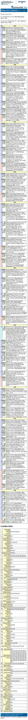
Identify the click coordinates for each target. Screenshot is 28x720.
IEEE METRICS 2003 (20, 368)
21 (1, 593)
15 (24, 555)
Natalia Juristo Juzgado (11, 308)
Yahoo (9, 22)
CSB (18, 21)
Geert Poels (17, 114)
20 (1, 589)
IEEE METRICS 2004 (17, 275)
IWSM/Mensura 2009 (11, 33)
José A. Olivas (20, 75)
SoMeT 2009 (9, 47)
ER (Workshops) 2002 (19, 404)
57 (11, 581)
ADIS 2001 (19, 425)
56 (23, 659)
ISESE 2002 (18, 410)
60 (20, 609)
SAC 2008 (19, 113)
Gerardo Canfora (22, 164)
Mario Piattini (12, 30)
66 (18, 531)
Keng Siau (16, 332)
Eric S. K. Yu (15, 333)
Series (17, 714)
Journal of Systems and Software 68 (15, 383)
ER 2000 (20, 495)
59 (14, 531)
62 (16, 531)
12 (1, 566)
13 (22, 555)
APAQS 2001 (9, 436)
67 (11, 536)
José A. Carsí (17, 69)
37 (16, 542)
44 (11, 609)
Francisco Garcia (19, 515)
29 (15, 607)
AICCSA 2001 (18, 430)
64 (16, 579)
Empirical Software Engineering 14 (14, 55)
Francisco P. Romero (11, 75)
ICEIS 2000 (23, 499)
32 (14, 601)
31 (11, 542)
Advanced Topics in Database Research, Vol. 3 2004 (16, 313)
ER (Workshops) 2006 (14, 184)
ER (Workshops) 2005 (13, 210)
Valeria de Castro (10, 155)
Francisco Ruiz (22, 195)
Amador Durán (9, 271)
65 (11, 548)
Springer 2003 (22, 339)
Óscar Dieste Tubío (10, 306)
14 (1, 572)
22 (1, 598)
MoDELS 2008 (9, 100)
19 (14, 556)
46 (11, 545)
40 (11, 640)
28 (1, 618)
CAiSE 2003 (15, 344)
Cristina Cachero (10, 173)
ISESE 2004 (9, 283)
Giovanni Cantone (19, 364)
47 (14, 609)
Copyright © (3, 717)
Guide (12, 21)
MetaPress (23, 21)
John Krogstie (17, 328)
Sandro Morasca (19, 50)
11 (1, 562)
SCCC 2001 (24, 451)
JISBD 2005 (14, 227)
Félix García (17, 29)
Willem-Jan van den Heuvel (6, 589)
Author (16, 715)
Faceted (7, 715)
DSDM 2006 (19, 177)
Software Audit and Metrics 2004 (18, 297)
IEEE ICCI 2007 (10, 146)
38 (11, 631)
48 (11, 550)
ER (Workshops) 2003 (14, 350)
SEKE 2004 (21, 290)
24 (16, 556)
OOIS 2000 (23, 510)
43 (16, 577)
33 (14, 542)
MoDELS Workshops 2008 (12, 107)
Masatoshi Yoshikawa (7, 708)
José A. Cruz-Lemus (11, 49)
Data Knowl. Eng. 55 (19, 250)
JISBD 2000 (18, 505)
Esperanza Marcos (10, 156)
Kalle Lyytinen (6, 606)
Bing (6, 22)
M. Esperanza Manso (15, 84)
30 (11, 587)
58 (25, 577)
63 (11, 575)
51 (11, 572)
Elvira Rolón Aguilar (18, 27)
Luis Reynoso (9, 27)
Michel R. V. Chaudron (7, 575)
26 (1, 608)
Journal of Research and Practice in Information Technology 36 (15, 321)
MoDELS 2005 (20, 243)
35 (11, 577)
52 (20, 577)
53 (16, 659)
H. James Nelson (10, 246)
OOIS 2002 (19, 416)
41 (14, 577)
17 (1, 581)
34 (1, 637)
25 (11, 562)
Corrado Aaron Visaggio (12, 164)
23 (1, 601)
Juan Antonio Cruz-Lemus (19, 109)
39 (18, 556)
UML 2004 (14, 305)
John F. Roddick (10, 332)
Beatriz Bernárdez (10, 269)
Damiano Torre (9, 42)
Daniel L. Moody (22, 259)
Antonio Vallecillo (14, 195)
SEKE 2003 (9, 375)
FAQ (6, 18)
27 (1, 613)
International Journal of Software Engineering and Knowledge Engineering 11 (15, 481)
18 (1, 584)
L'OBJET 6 (14, 522)
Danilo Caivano (10, 67)
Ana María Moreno (10, 380)
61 (23, 646)
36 (18, 607)
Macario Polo (13, 463)
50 (11, 559)
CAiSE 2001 (17, 442)
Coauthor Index (7, 526)
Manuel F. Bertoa (17, 193)
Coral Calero (9, 255)
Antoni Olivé (9, 331)
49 (14, 550)
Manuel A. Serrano (14, 498)
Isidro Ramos (12, 134)
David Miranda (18, 346)
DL (10, 21)
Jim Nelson (22, 329)
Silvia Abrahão (9, 34)
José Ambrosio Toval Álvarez (6, 539)
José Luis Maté (21, 378)
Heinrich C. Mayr (15, 329)
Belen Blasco (17, 42)
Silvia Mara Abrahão (19, 67)
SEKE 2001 (9, 460)
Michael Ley (20, 717)
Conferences (8, 714)
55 (23, 577)
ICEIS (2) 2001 (14, 446)
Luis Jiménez (17, 412)
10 (20, 555)
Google (2, 22)
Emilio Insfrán (17, 34)
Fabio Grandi (17, 327)
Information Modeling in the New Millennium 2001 (15, 466)
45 (11, 539)
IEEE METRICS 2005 (21, 219)
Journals (13, 714)
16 (11, 556)
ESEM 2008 (23, 71)
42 (22, 607)
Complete (11, 715)
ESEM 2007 (14, 138)
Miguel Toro (17, 271)
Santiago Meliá (13, 175)
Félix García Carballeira (7, 566)
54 (11, 531)
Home (2, 714)
